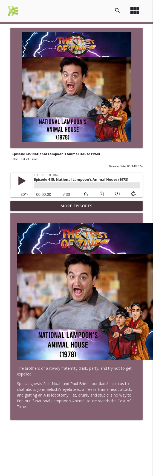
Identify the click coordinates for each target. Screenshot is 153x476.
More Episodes (76, 205)
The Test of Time (25, 159)
